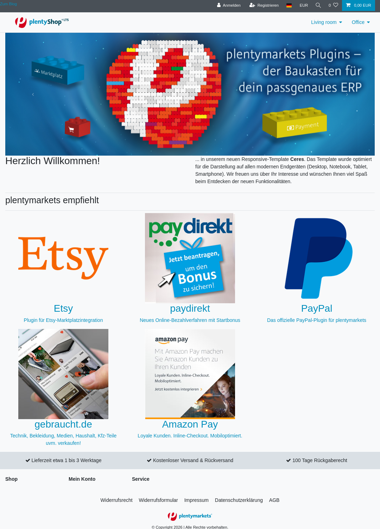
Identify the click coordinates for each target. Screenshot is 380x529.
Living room (323, 22)
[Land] (287, 5)
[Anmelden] (227, 5)
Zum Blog (8, 4)
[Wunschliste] (333, 5)
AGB (274, 500)
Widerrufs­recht (117, 500)
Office (358, 22)
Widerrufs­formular (158, 500)
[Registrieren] (262, 5)
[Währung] (302, 5)
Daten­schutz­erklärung (239, 500)
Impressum (196, 500)
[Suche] (318, 5)
